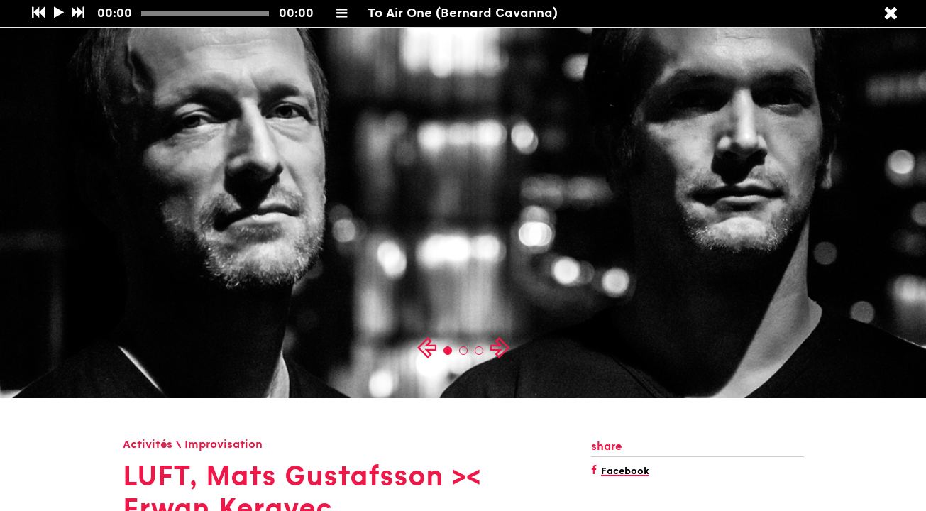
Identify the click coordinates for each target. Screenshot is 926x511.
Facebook (625, 472)
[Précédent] (38, 13)
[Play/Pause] (58, 13)
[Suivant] (77, 13)
